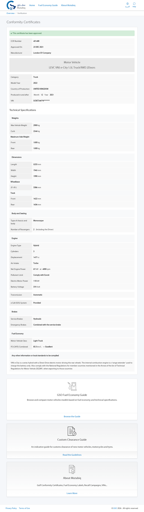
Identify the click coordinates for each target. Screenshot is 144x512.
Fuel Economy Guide (48, 5)
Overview (10, 13)
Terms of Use (24, 508)
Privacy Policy (11, 508)
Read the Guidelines (72, 455)
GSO (115, 508)
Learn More (72, 493)
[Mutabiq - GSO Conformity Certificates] (16, 5)
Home (33, 5)
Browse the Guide (72, 416)
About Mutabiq (68, 5)
